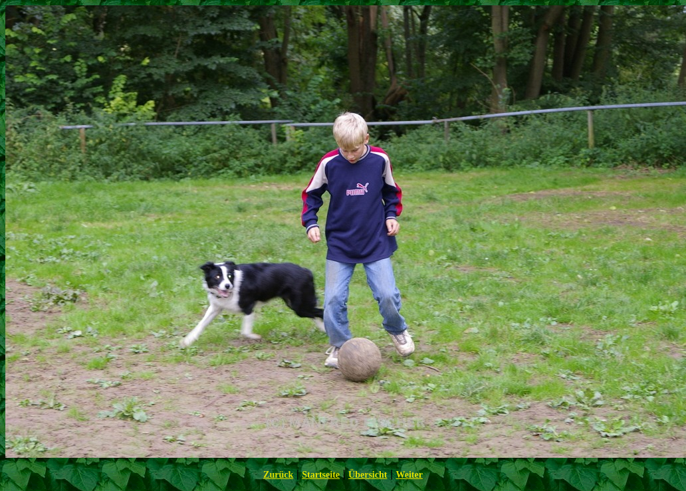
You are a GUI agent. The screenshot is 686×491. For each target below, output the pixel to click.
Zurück (278, 475)
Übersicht (367, 475)
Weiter (409, 475)
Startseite (321, 475)
